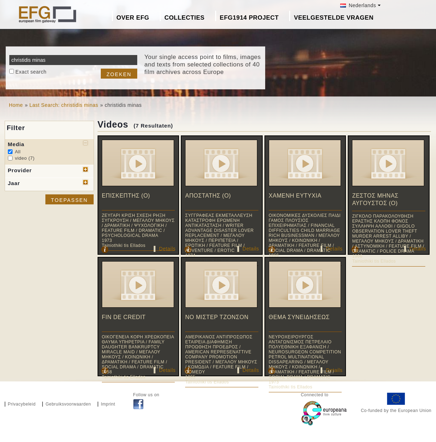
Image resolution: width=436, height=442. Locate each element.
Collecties (184, 17)
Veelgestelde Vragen (333, 17)
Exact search (30, 72)
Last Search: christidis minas (63, 105)
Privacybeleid (22, 404)
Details (167, 249)
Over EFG (133, 17)
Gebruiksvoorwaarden (68, 404)
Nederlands (358, 5)
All (18, 151)
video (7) (25, 158)
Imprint (108, 404)
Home (16, 105)
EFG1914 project (249, 17)
